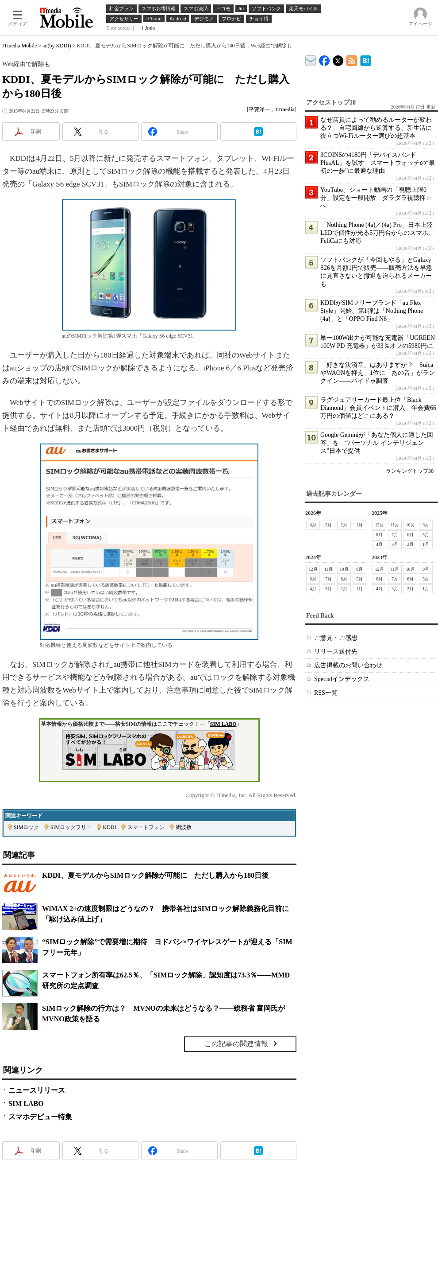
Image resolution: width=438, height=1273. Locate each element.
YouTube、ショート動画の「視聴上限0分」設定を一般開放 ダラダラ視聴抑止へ (376, 198)
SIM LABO (223, 724)
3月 (328, 524)
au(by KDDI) (56, 46)
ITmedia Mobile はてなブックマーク (365, 59)
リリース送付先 (335, 651)
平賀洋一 (259, 109)
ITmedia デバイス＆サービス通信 (310, 59)
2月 (344, 524)
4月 (313, 524)
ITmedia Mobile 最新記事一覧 (351, 59)
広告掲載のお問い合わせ (348, 665)
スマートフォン (146, 827)
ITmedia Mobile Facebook (324, 58)
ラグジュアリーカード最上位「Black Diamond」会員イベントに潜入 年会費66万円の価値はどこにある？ (378, 408)
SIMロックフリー (71, 827)
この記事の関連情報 (236, 1043)
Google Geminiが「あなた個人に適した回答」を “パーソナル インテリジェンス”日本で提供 (376, 443)
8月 (379, 534)
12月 (379, 524)
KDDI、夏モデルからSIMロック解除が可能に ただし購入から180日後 (155, 875)
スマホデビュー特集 (40, 1117)
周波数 (184, 827)
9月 (426, 524)
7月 (395, 534)
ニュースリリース (36, 1090)
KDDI (109, 827)
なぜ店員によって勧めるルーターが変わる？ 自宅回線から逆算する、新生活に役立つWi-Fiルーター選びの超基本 (376, 128)
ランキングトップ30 (410, 471)
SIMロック (26, 827)
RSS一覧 (326, 692)
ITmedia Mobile (19, 46)
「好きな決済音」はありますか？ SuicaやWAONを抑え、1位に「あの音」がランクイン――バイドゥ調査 (377, 373)
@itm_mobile (338, 58)
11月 (395, 524)
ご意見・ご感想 (335, 638)
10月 (410, 524)
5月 (426, 534)
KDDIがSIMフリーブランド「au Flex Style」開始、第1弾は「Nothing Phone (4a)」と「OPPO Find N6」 (371, 311)
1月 (359, 524)
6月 (410, 534)
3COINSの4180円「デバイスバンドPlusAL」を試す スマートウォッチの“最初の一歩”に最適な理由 (377, 163)
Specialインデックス (341, 679)
